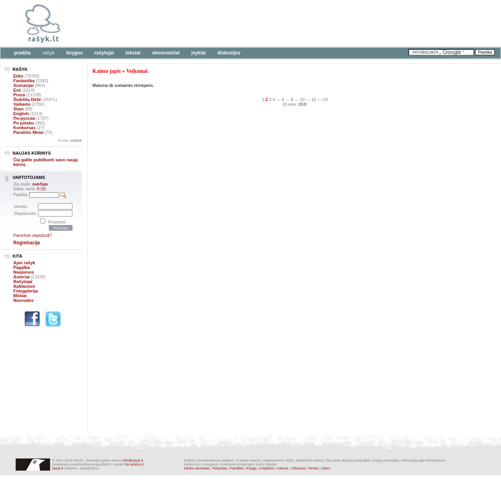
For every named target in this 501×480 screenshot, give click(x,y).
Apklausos (24, 286)
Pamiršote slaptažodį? (32, 235)
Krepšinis (267, 468)
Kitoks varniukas (197, 468)
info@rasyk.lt (133, 460)
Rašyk (48, 53)
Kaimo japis (106, 71)
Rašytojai (104, 53)
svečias (40, 184)
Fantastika (23, 80)
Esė (17, 90)
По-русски (24, 118)
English (21, 113)
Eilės (18, 76)
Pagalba (21, 267)
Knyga (252, 468)
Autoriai (21, 276)
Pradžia (22, 53)
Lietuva (282, 468)
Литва (313, 468)
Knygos (74, 53)
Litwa (325, 468)
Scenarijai (23, 85)
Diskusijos (229, 53)
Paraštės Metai (28, 132)
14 (325, 99)
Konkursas (24, 127)
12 (314, 99)
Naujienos (23, 272)
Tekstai (133, 53)
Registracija (26, 242)
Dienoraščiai (166, 53)
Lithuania (298, 468)
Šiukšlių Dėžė (27, 99)
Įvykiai (198, 53)
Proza (19, 94)
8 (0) (41, 188)
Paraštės (237, 468)
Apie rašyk (24, 262)
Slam (18, 108)
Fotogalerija (25, 291)
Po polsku (23, 123)
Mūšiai (20, 295)
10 (302, 99)
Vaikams (22, 104)
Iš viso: (70, 141)
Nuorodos (23, 300)
